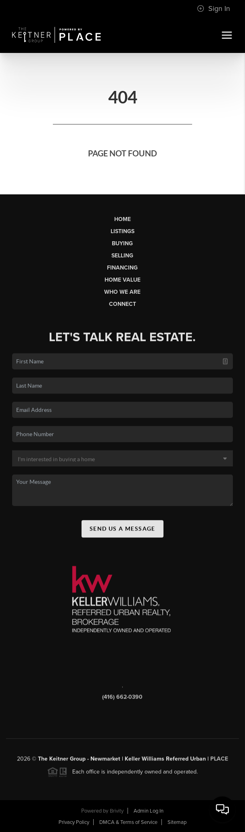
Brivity (117, 811)
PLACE (219, 760)
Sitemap (177, 822)
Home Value (122, 279)
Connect (122, 304)
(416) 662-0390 (122, 698)
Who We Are (122, 292)
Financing (122, 267)
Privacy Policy (74, 822)
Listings (122, 231)
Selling (122, 255)
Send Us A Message (122, 530)
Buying (122, 243)
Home (122, 219)
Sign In (213, 8)
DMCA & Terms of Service (128, 822)
